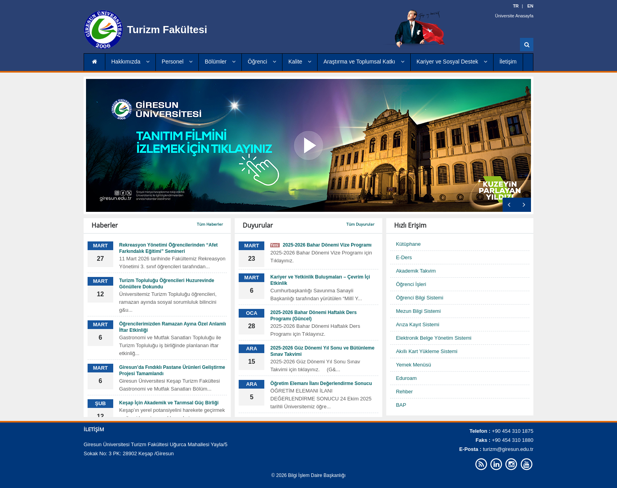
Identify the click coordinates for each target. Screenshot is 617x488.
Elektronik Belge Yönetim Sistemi (433, 338)
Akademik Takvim (416, 271)
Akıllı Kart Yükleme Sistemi (427, 351)
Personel (177, 61)
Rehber (404, 392)
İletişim (508, 61)
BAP (401, 405)
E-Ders (404, 257)
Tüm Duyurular (360, 224)
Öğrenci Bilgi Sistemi (419, 298)
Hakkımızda (130, 61)
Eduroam (406, 378)
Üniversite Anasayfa (514, 15)
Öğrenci (262, 61)
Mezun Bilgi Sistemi (418, 311)
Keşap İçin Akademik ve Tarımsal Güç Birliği (169, 403)
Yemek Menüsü (413, 365)
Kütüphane (408, 244)
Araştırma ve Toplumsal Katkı (363, 61)
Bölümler (220, 61)
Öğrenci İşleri (411, 284)
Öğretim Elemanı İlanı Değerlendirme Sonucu (321, 383)
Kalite (299, 61)
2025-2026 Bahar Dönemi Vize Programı (321, 245)
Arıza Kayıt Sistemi (417, 324)
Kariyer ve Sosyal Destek (452, 61)
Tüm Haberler (210, 224)
